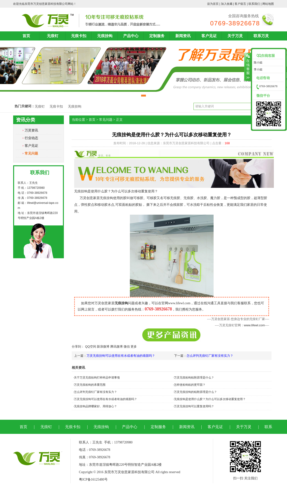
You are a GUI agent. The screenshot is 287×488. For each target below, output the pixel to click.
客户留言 (240, 4)
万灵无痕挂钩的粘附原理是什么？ (195, 392)
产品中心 (130, 36)
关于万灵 (235, 36)
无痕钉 (52, 36)
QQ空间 (90, 346)
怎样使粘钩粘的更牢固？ (189, 384)
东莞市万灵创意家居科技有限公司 (46, 4)
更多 (134, 346)
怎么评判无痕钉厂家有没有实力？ (210, 355)
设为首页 (213, 4)
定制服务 (157, 36)
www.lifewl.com (254, 325)
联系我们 (254, 4)
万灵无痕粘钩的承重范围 (89, 384)
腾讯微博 (116, 346)
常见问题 (31, 153)
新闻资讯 (183, 36)
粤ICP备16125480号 (93, 479)
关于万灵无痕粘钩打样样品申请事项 (97, 377)
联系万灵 (261, 36)
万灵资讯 (31, 130)
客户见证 (209, 36)
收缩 (247, 67)
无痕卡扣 (78, 36)
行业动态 (31, 138)
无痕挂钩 (104, 36)
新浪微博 (103, 346)
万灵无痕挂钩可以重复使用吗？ (194, 406)
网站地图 (268, 4)
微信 (127, 346)
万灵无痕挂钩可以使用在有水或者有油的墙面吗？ (121, 355)
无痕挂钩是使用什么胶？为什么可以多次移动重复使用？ (210, 399)
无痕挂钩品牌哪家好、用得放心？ (95, 406)
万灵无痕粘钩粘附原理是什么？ (194, 377)
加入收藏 (226, 4)
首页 (26, 36)
